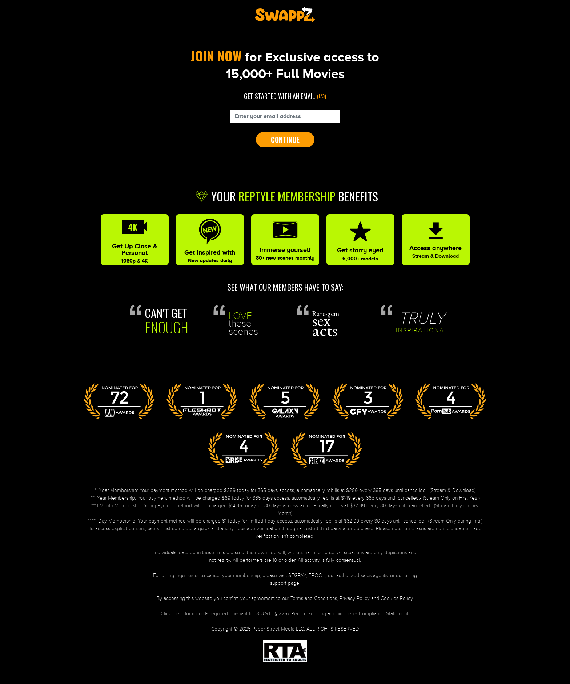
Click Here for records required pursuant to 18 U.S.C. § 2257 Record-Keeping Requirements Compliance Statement (284, 614)
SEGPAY (297, 575)
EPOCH (317, 575)
